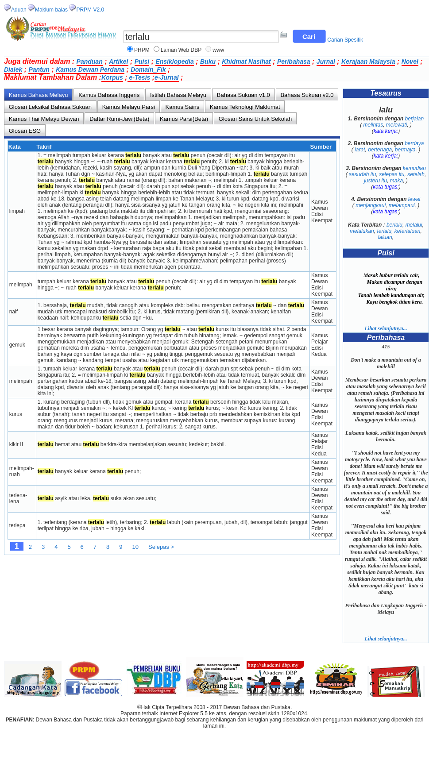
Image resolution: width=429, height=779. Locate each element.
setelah (416, 174)
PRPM (142, 50)
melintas (373, 125)
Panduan (90, 61)
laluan (385, 237)
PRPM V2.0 (90, 10)
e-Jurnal (166, 77)
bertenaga (380, 150)
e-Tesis (139, 77)
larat (360, 150)
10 (135, 547)
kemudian (414, 168)
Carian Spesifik (345, 40)
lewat (414, 199)
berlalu (394, 225)
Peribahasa (293, 61)
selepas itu (391, 174)
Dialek (13, 69)
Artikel (118, 61)
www (218, 50)
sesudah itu (362, 174)
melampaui (402, 205)
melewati (396, 125)
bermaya (405, 150)
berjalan (414, 119)
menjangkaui (371, 205)
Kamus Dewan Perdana (90, 69)
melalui (414, 225)
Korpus (112, 77)
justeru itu (375, 180)
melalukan (362, 231)
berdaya (414, 143)
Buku (208, 61)
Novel (410, 61)
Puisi (142, 61)
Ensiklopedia (174, 61)
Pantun (38, 69)
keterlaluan (407, 231)
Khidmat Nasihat (246, 61)
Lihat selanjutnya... (385, 328)
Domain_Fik (148, 69)
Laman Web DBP (181, 50)
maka (396, 180)
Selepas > (161, 547)
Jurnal (326, 61)
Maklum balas (51, 10)
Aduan (19, 10)
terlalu (384, 231)
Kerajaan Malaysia (368, 61)
